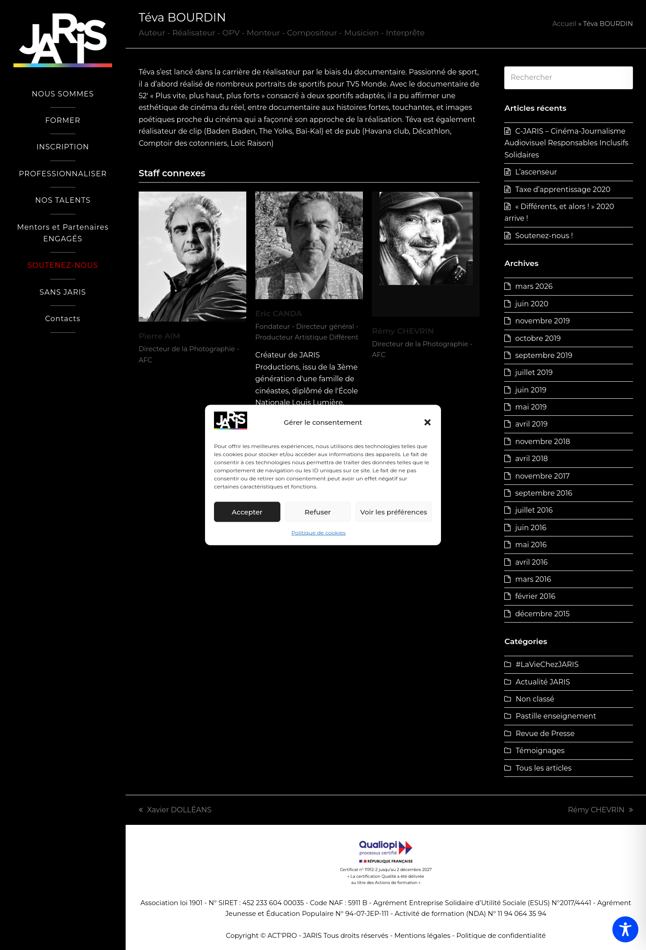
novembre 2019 (542, 321)
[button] (427, 422)
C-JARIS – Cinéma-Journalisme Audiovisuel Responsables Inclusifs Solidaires (566, 143)
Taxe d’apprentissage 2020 (562, 189)
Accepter (247, 512)
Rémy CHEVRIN (403, 331)
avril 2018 (531, 458)
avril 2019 (531, 424)
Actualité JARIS (542, 682)
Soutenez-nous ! (544, 235)
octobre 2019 (537, 338)
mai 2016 (530, 544)
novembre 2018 (542, 441)
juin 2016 (530, 527)
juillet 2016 (534, 510)
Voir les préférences (393, 512)
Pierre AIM (159, 335)
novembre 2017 (542, 476)
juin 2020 (531, 304)
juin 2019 (530, 390)
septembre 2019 (543, 355)
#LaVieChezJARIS (546, 664)
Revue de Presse (544, 733)
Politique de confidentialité (501, 936)
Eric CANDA (278, 313)
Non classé (534, 699)
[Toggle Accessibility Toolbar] (625, 929)
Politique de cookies (319, 532)
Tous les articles (543, 768)
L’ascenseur (536, 172)
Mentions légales (422, 936)
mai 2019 (530, 407)
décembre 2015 (542, 614)
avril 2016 (531, 562)
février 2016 (535, 596)
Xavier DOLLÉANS (175, 810)
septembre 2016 (543, 493)
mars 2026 (533, 286)
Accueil (564, 24)
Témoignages (539, 750)
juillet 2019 (534, 372)
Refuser (318, 512)
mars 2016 (533, 579)
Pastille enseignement (555, 716)
